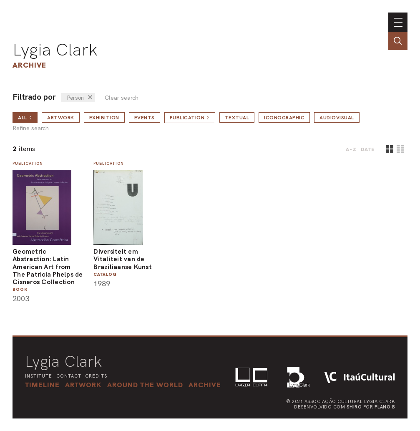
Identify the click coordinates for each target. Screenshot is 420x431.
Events (144, 117)
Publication (190, 117)
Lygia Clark (55, 49)
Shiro (354, 407)
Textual (237, 117)
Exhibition (104, 117)
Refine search (31, 128)
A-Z (351, 149)
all (25, 117)
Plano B (385, 407)
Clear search (121, 97)
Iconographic (284, 117)
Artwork (60, 117)
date (368, 149)
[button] (145, 384)
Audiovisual (336, 117)
